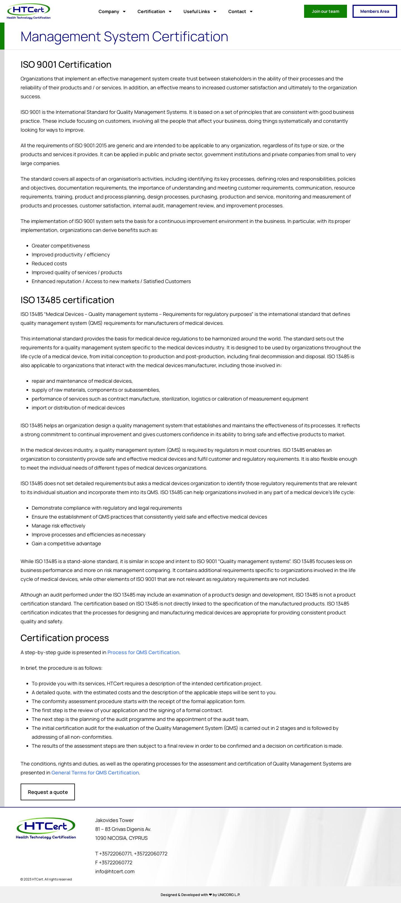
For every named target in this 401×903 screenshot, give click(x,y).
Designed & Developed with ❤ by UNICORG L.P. (200, 894)
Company (112, 11)
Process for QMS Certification (144, 652)
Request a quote (49, 791)
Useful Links (200, 11)
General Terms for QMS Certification (96, 772)
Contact (240, 11)
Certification (155, 11)
